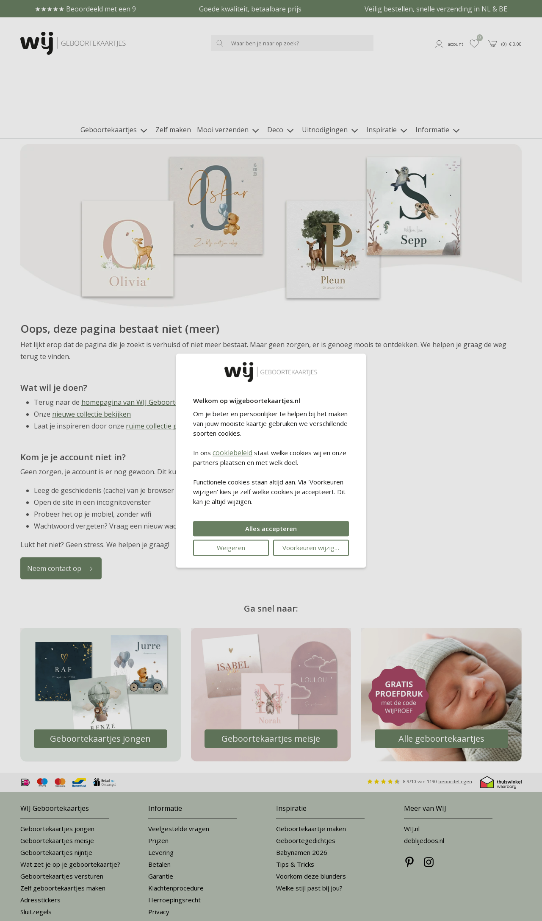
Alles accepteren (271, 528)
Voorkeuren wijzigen (312, 547)
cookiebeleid (232, 452)
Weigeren (231, 547)
